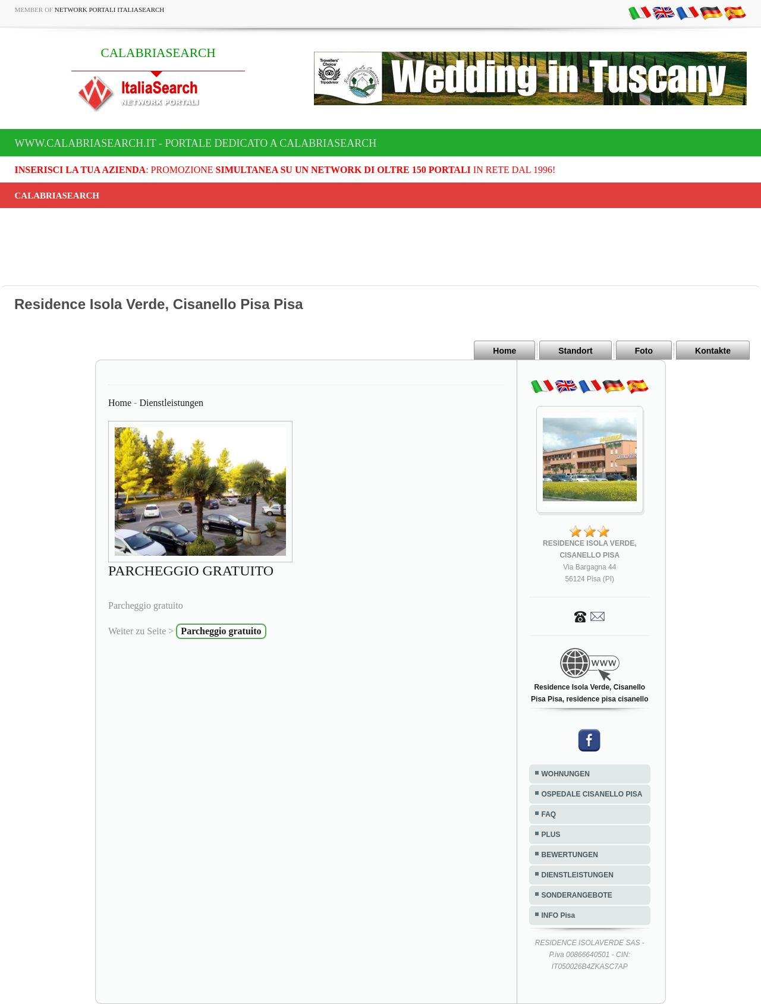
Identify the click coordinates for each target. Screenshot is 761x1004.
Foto (644, 350)
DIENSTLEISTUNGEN (578, 875)
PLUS (551, 834)
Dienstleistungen (171, 403)
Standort (575, 350)
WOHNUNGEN (566, 774)
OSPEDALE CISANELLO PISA (592, 794)
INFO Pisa (559, 915)
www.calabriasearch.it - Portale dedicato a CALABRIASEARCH (196, 143)
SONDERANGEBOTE (577, 895)
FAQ (549, 814)
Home (504, 350)
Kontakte (713, 350)
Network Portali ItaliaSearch (110, 9)
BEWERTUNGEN (570, 855)
